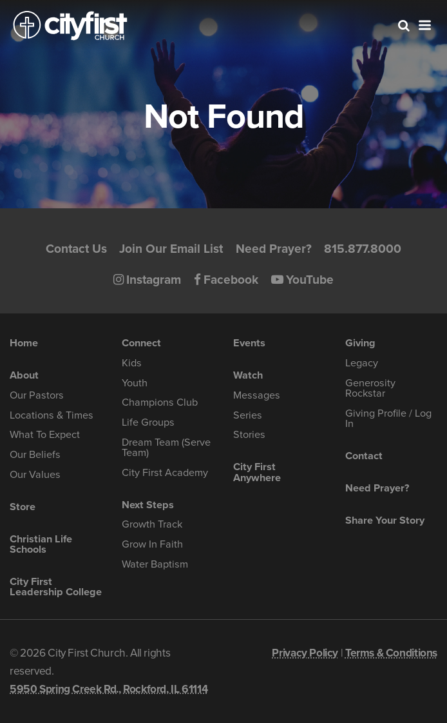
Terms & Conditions (391, 653)
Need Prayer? (274, 248)
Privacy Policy (305, 653)
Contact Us (76, 248)
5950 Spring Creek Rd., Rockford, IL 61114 (108, 689)
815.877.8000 (362, 248)
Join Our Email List (171, 248)
